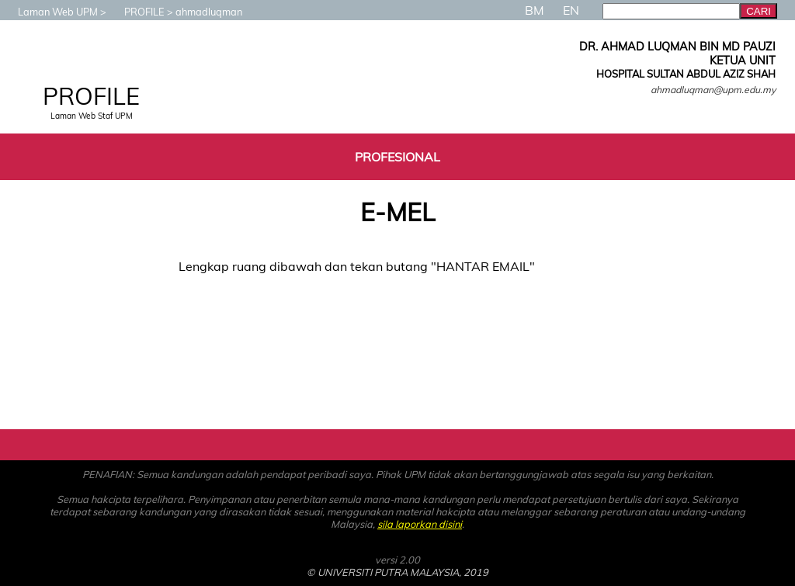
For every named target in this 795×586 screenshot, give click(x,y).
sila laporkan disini (419, 524)
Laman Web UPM (50, 11)
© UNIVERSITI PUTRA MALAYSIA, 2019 (397, 572)
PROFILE (137, 11)
